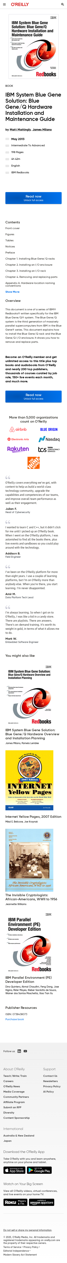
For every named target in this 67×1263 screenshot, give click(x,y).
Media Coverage (13, 1091)
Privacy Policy (51, 1086)
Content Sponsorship (16, 1118)
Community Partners (16, 1097)
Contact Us (50, 1076)
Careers (8, 1081)
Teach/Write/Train (15, 1076)
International (13, 1129)
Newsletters (50, 1081)
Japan (7, 1141)
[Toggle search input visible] (63, 4)
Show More (12, 292)
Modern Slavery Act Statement (20, 1254)
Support (49, 1069)
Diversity (8, 1112)
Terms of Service (12, 1247)
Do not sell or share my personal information (27, 1230)
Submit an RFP (12, 1107)
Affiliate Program (14, 1102)
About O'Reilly (14, 1069)
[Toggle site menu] (4, 4)
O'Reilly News (11, 1086)
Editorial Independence (16, 1250)
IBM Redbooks (20, 172)
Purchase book (14, 1019)
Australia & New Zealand (18, 1135)
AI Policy (48, 1091)
